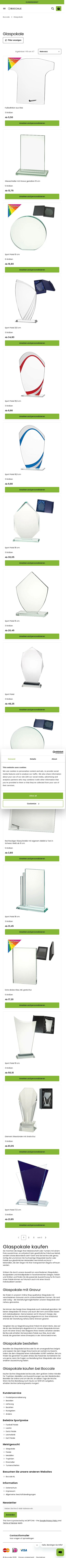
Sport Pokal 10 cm (12, 254)
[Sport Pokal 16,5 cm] (32, 374)
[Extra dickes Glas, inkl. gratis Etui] (32, 963)
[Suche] (52, 8)
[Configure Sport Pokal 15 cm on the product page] (32, 636)
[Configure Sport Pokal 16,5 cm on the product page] (32, 416)
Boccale (6, 17)
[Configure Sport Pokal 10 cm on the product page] (32, 270)
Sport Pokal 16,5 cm (13, 401)
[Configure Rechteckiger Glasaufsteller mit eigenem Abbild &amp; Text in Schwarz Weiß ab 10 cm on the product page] (32, 858)
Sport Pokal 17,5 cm (13, 1210)
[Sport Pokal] (32, 668)
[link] (18, 1237)
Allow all (33, 796)
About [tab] (54, 759)
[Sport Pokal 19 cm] (32, 1037)
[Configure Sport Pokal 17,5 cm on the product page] (32, 1225)
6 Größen (9, 259)
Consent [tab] (11, 759)
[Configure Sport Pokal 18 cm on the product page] (32, 563)
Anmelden (10, 1515)
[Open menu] (4, 8)
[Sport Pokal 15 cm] (32, 594)
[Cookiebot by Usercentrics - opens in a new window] (52, 752)
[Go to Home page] (15, 8)
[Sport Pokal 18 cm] (32, 521)
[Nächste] (45, 1237)
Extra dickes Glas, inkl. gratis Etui (18, 990)
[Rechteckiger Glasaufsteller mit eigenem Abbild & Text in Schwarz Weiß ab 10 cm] (32, 814)
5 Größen (9, 186)
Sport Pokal (9, 694)
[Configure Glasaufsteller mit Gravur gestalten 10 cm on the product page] (32, 196)
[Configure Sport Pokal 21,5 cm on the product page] (32, 343)
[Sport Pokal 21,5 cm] (32, 301)
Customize (33, 804)
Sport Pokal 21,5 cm (13, 328)
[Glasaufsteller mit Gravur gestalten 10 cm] (32, 155)
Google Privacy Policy (49, 1520)
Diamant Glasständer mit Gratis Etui (20, 1136)
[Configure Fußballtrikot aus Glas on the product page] (32, 123)
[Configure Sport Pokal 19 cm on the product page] (32, 1078)
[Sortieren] (49, 51)
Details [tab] (33, 759)
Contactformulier (19, 1535)
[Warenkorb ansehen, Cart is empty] (58, 8)
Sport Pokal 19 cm (12, 1063)
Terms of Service (10, 1523)
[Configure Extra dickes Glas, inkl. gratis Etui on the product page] (32, 1005)
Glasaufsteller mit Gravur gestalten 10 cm (22, 181)
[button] (13, 40)
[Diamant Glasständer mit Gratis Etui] (32, 1110)
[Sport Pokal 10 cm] (32, 228)
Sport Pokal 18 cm (12, 547)
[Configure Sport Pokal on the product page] (32, 709)
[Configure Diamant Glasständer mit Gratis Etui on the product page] (32, 1152)
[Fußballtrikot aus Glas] (32, 81)
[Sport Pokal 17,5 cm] (32, 1183)
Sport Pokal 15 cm (12, 621)
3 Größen (9, 112)
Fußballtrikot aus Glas (14, 108)
